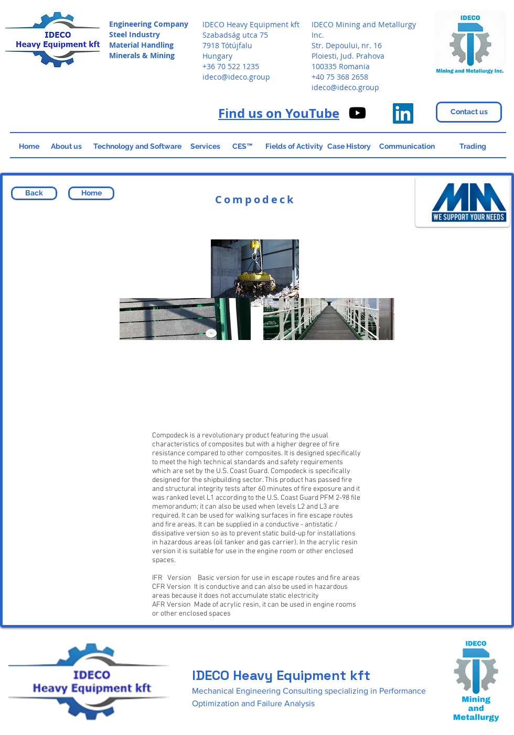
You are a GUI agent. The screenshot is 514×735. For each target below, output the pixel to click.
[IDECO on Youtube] (357, 113)
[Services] (205, 146)
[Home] (29, 146)
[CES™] (242, 146)
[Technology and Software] (137, 146)
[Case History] (349, 146)
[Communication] (407, 146)
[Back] (34, 193)
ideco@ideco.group (236, 77)
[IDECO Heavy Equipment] (403, 113)
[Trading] (473, 146)
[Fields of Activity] (294, 146)
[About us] (66, 146)
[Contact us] (469, 112)
